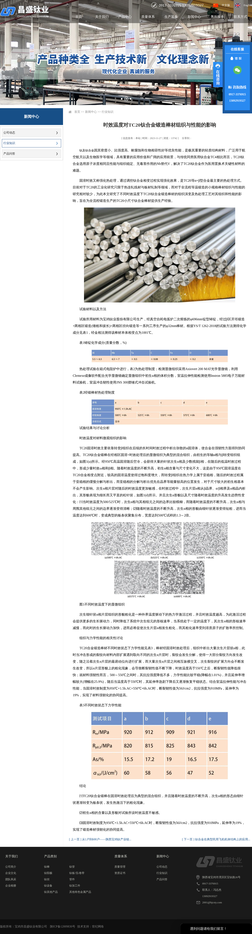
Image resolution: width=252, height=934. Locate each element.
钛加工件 (74, 885)
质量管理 (119, 866)
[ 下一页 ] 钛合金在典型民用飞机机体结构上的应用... (216, 839)
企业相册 (10, 885)
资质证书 (119, 873)
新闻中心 (194, 16)
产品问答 (9, 153)
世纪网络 (98, 926)
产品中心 (125, 16)
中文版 (226, 5)
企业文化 (10, 873)
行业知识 (9, 143)
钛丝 (47, 879)
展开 (218, 74)
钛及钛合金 (86, 150)
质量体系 (148, 16)
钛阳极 (48, 873)
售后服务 (217, 16)
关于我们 (102, 16)
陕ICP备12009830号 (62, 926)
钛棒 (47, 866)
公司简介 (10, 866)
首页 (78, 16)
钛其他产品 (51, 891)
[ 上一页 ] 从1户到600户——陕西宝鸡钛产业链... (100, 839)
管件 (72, 879)
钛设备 (48, 885)
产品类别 (50, 856)
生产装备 (171, 16)
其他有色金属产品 (80, 891)
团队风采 (10, 879)
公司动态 (9, 132)
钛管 (72, 866)
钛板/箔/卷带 (76, 873)
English (248, 5)
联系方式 (240, 16)
